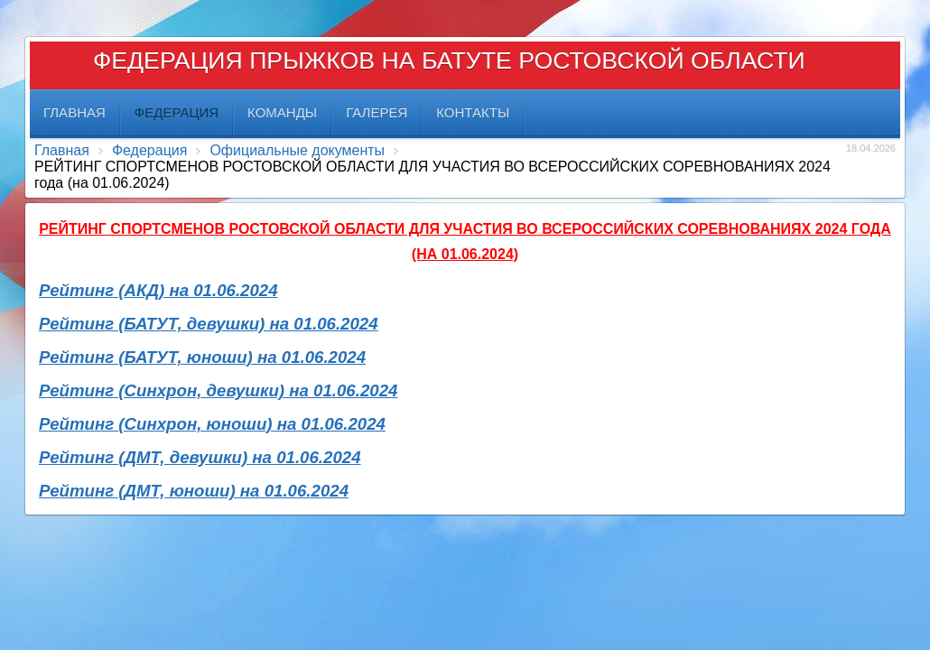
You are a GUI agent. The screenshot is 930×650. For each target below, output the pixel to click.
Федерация (150, 150)
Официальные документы (297, 150)
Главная (61, 150)
